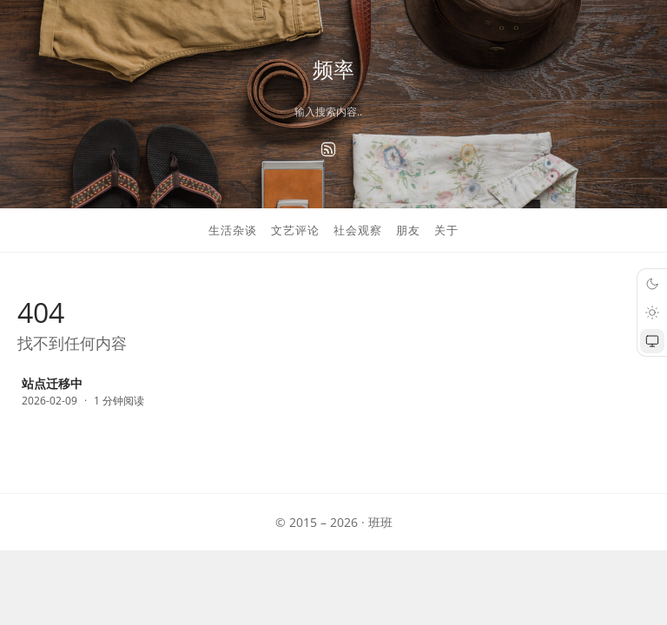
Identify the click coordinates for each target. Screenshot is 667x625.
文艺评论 (295, 230)
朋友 (408, 230)
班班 (380, 522)
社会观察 (358, 230)
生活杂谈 (232, 230)
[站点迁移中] (116, 393)
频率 (333, 69)
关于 (446, 230)
